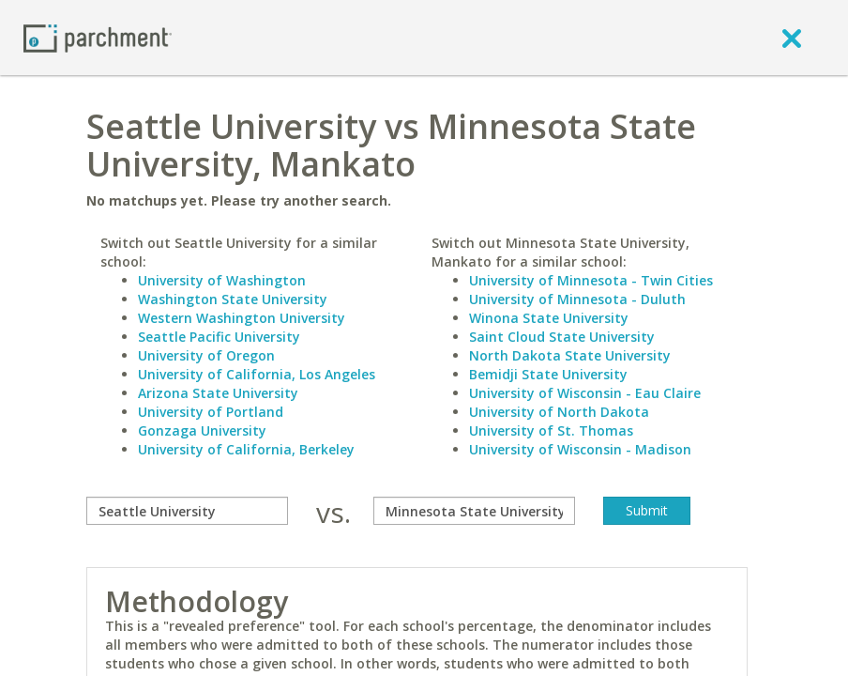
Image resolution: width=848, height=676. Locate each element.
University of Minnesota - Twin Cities (591, 280)
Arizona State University (218, 393)
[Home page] (97, 37)
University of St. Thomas (551, 430)
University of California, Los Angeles (256, 374)
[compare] (187, 511)
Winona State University (548, 318)
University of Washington (222, 280)
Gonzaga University (202, 430)
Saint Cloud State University (562, 337)
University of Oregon (206, 355)
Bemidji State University (548, 374)
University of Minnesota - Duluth (577, 299)
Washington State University (232, 299)
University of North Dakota (559, 412)
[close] (791, 37)
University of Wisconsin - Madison (580, 449)
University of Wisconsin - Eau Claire (585, 393)
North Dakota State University (570, 355)
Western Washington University (241, 318)
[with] (474, 511)
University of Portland (210, 412)
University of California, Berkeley (246, 449)
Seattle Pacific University (219, 337)
